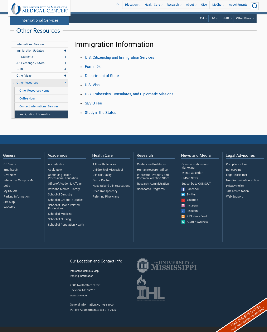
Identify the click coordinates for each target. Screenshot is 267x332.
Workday (9, 212)
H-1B (226, 18)
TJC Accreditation (237, 196)
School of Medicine (60, 219)
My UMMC (10, 196)
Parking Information (17, 202)
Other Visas (243, 18)
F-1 (202, 18)
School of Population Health (66, 230)
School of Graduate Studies (65, 205)
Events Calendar (192, 178)
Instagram (190, 211)
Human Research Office (152, 175)
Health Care (152, 6)
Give (204, 6)
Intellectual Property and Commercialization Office (153, 182)
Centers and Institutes (151, 170)
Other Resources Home (34, 96)
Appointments (238, 6)
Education (131, 6)
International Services (39, 20)
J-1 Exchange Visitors (30, 68)
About (190, 6)
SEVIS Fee (93, 109)
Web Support (234, 202)
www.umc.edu (78, 300)
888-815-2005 (107, 315)
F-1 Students (24, 62)
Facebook (190, 194)
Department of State (102, 81)
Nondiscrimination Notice (242, 186)
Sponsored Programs (151, 194)
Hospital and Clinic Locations (111, 191)
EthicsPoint (233, 175)
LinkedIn (189, 216)
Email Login (11, 175)
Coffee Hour (27, 104)
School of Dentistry (60, 200)
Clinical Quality (102, 180)
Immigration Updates (30, 56)
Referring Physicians (106, 202)
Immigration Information (35, 120)
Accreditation (56, 170)
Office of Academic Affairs (65, 189)
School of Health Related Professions (64, 212)
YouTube (189, 205)
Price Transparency (105, 196)
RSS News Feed (194, 222)
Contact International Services (38, 112)
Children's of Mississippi (108, 175)
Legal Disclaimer (236, 180)
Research (173, 6)
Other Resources (245, 27)
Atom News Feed (195, 227)
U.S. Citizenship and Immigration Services (119, 63)
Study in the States (100, 118)
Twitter (188, 200)
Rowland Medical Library (64, 194)
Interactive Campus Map (19, 186)
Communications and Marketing (195, 171)
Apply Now (55, 175)
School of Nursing (59, 224)
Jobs (7, 191)
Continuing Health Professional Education (63, 182)
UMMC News (189, 183)
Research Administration (153, 189)
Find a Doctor (101, 186)
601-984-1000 (105, 310)
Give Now (10, 180)
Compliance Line (236, 170)
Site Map (9, 207)
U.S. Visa (92, 90)
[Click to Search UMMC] (255, 6)
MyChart (218, 6)
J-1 (213, 18)
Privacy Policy (235, 191)
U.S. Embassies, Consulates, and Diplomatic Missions (129, 99)
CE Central (10, 170)
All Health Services (104, 170)
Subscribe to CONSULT (196, 189)
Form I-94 (93, 72)
